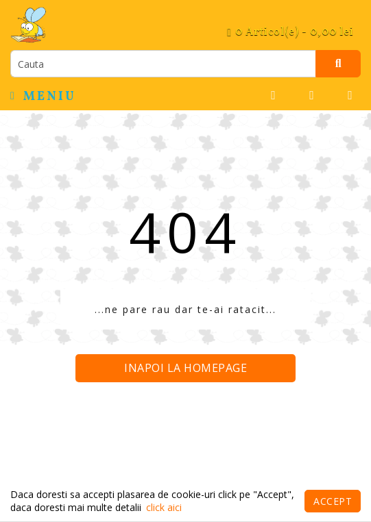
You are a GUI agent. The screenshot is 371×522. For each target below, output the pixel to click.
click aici (164, 507)
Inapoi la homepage (185, 367)
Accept (332, 501)
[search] (163, 63)
